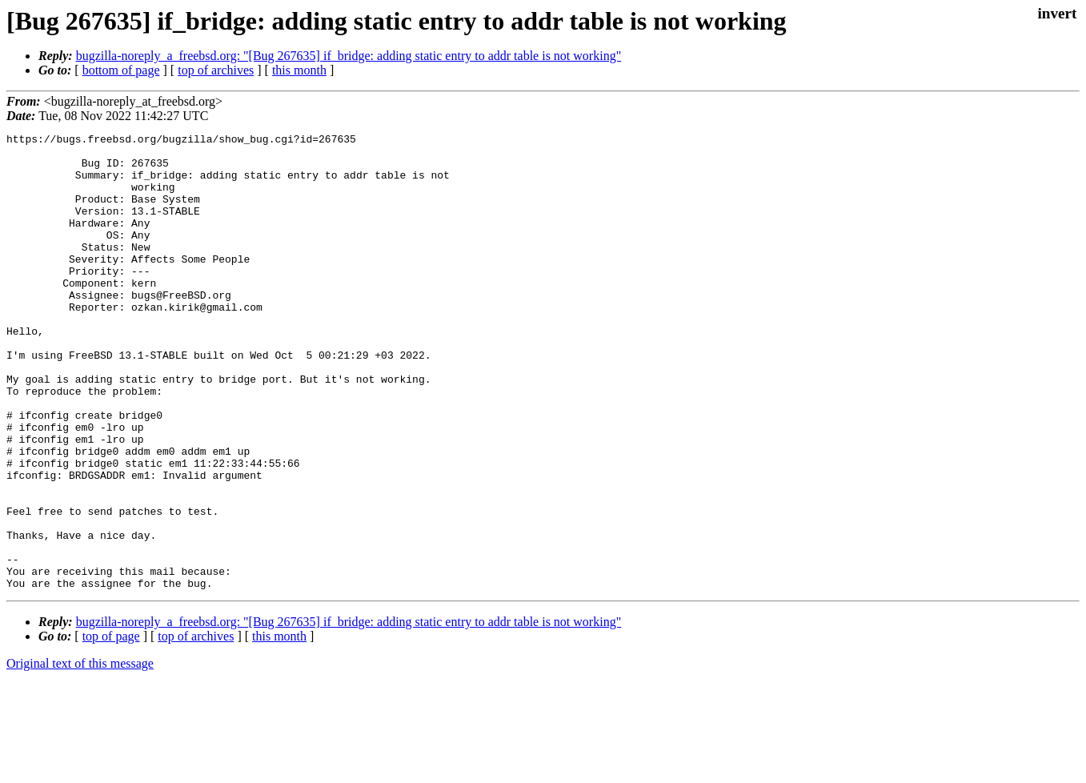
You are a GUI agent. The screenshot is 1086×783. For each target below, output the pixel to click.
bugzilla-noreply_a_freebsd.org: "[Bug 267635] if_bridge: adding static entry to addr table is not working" (349, 55)
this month (299, 70)
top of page (111, 727)
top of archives (216, 70)
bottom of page (121, 70)
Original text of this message (80, 754)
